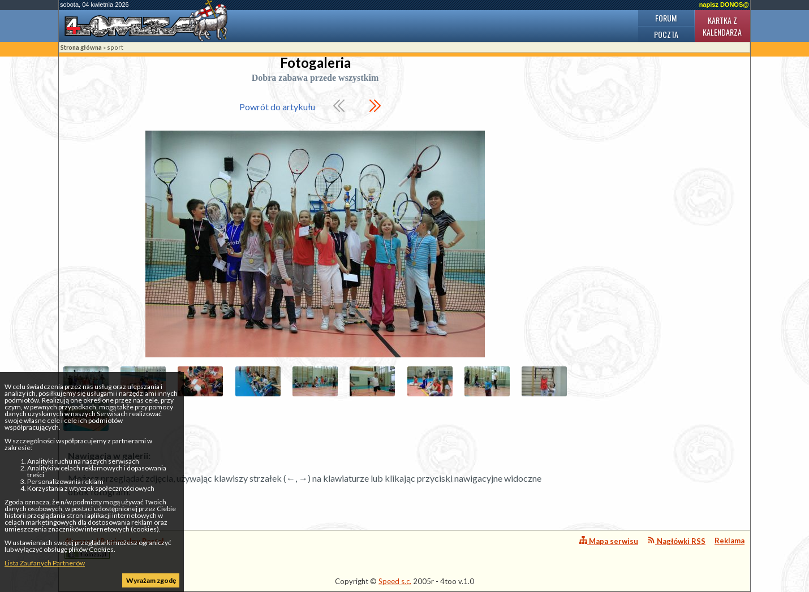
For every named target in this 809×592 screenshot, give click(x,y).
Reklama (730, 540)
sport (115, 47)
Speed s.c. (394, 581)
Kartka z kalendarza (722, 26)
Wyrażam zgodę (151, 580)
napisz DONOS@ (724, 4)
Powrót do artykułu (277, 106)
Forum (666, 18)
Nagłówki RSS (676, 541)
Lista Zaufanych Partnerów (45, 563)
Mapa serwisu (608, 541)
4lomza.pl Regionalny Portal (114, 548)
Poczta (666, 34)
